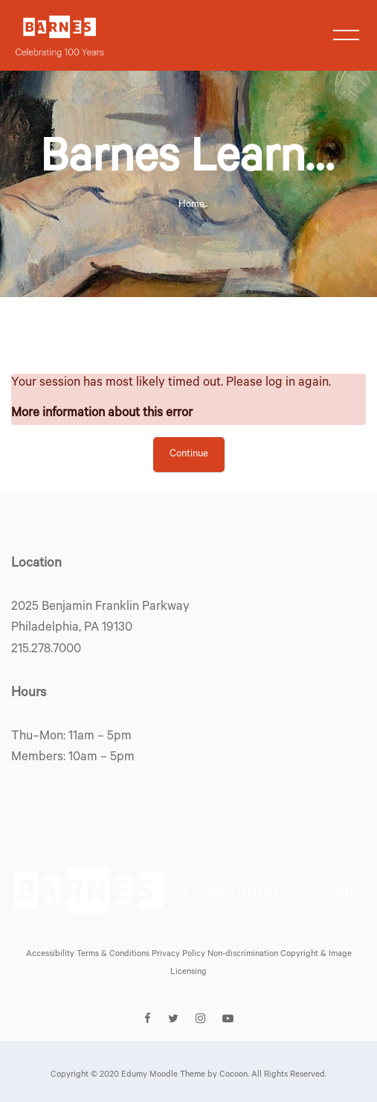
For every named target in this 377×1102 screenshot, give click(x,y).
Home (191, 205)
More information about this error (102, 414)
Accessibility (51, 955)
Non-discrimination (243, 955)
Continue (189, 454)
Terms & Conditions (114, 955)
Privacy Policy (179, 955)
